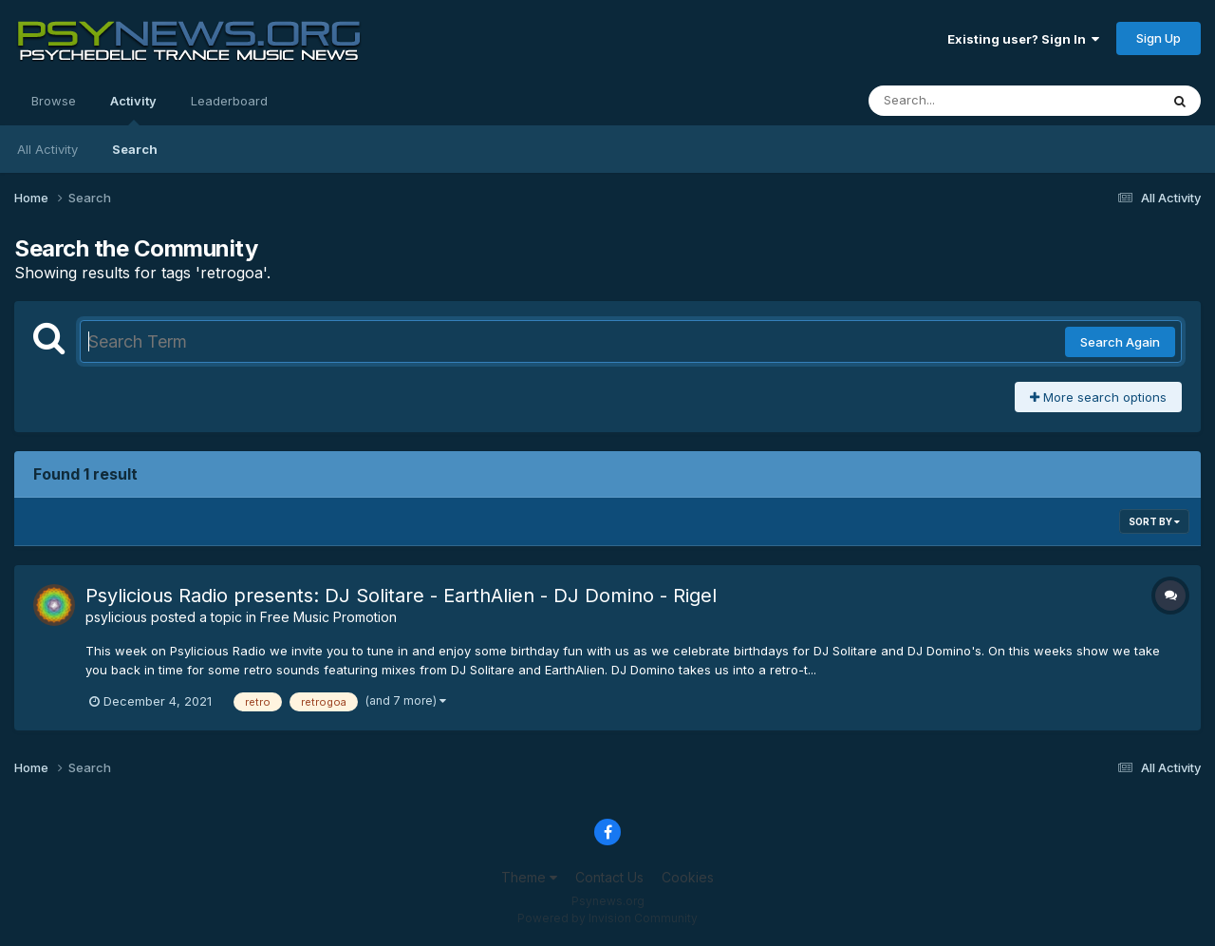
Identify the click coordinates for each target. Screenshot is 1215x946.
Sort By (1154, 521)
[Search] (962, 100)
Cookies (688, 877)
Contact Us (609, 877)
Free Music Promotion (328, 617)
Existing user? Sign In (1023, 39)
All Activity (47, 149)
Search (135, 149)
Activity (133, 109)
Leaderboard (229, 100)
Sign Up (1158, 38)
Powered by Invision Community (607, 918)
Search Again (1120, 342)
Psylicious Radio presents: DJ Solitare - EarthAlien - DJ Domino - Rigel (401, 595)
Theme (529, 877)
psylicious (116, 617)
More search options (1098, 397)
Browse (53, 100)
